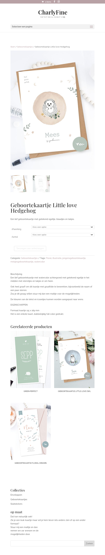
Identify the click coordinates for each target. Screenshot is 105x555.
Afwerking (16, 229)
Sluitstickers (16, 504)
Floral (48, 258)
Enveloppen (16, 495)
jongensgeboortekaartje (73, 258)
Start (12, 47)
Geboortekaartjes (25, 47)
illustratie (56, 258)
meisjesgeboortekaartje (21, 262)
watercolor (39, 262)
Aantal (15, 237)
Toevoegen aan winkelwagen (30, 248)
